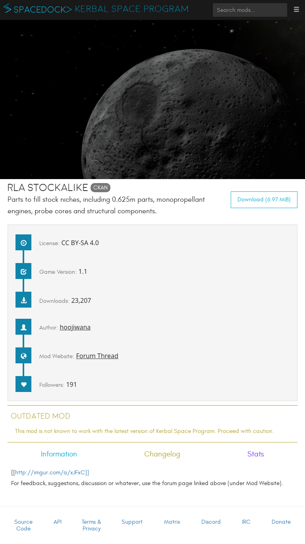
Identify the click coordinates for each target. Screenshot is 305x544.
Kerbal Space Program (132, 9)
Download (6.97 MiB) (264, 199)
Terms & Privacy (91, 525)
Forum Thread (97, 355)
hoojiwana (75, 327)
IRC (246, 522)
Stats (255, 454)
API (58, 522)
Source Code (23, 525)
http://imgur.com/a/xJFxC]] (52, 472)
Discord (211, 522)
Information (59, 454)
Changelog (162, 454)
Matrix (172, 522)
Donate (281, 522)
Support (132, 522)
